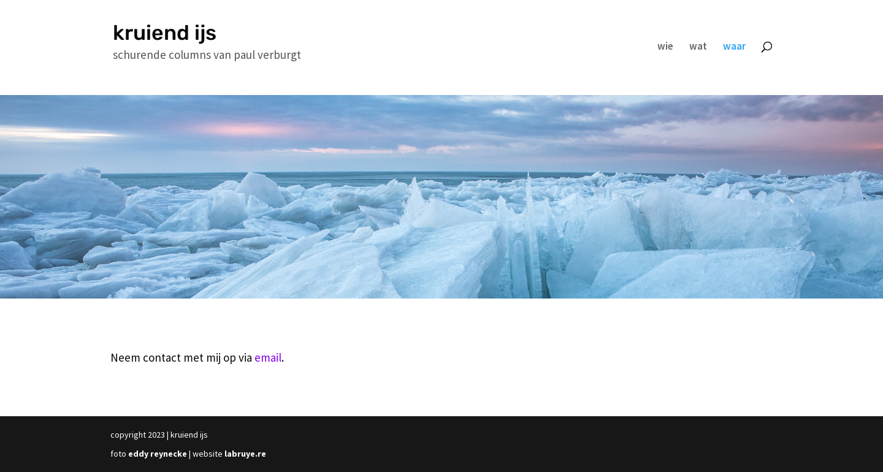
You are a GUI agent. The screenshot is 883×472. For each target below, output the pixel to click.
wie (665, 47)
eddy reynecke (157, 453)
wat (698, 47)
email (267, 357)
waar (734, 47)
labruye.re (245, 453)
